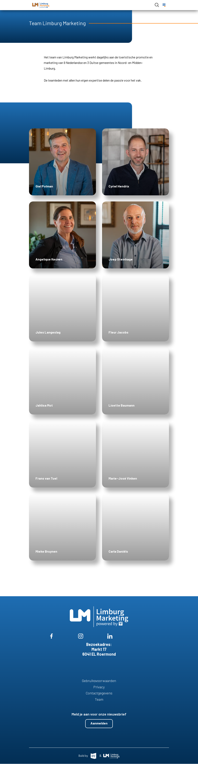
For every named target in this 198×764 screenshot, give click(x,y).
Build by (83, 755)
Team (99, 699)
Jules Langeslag (48, 332)
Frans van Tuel (46, 478)
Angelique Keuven (49, 259)
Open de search (157, 5)
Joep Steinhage (121, 259)
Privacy (99, 687)
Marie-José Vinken (123, 478)
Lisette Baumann (122, 405)
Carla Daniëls (118, 551)
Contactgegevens (99, 693)
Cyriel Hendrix (119, 186)
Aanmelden (99, 723)
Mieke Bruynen (46, 551)
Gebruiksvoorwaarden (99, 680)
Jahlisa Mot (44, 405)
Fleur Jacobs (118, 332)
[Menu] (164, 5)
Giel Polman (44, 186)
